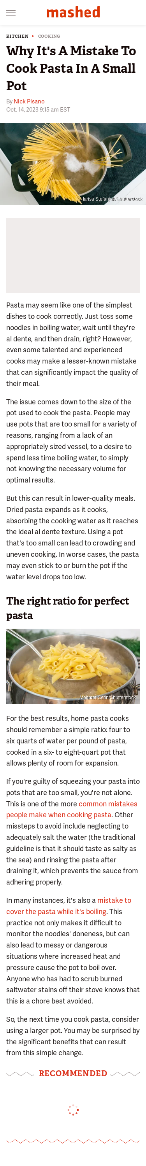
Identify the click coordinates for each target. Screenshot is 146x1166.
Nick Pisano (29, 101)
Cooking (49, 36)
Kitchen (17, 36)
